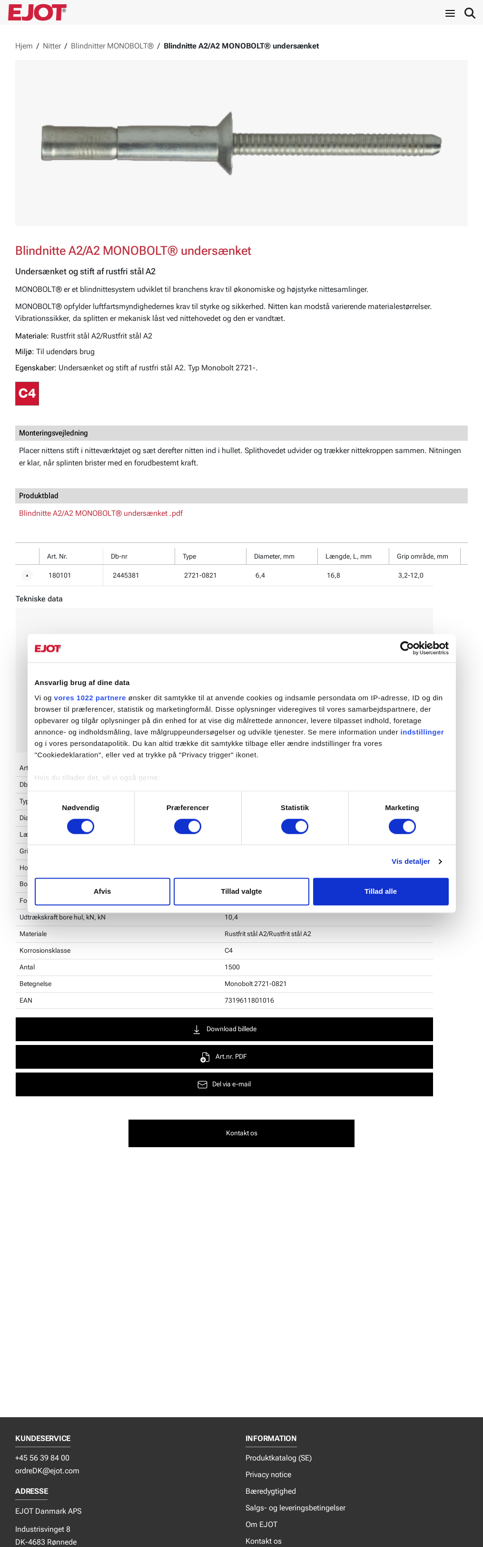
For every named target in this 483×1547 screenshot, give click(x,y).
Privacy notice (268, 1474)
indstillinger (422, 732)
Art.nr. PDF (235, 1057)
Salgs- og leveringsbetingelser (295, 1507)
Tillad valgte (241, 892)
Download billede (236, 1029)
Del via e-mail (236, 1085)
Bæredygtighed (271, 1491)
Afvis (102, 892)
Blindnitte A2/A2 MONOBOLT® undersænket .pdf (101, 513)
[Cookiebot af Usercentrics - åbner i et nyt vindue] (407, 648)
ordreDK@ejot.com (47, 1470)
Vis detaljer (411, 861)
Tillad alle (381, 892)
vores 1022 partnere (90, 698)
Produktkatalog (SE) (279, 1457)
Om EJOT (261, 1524)
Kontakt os (264, 1541)
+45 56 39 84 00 (42, 1457)
